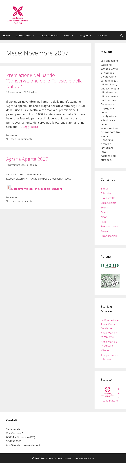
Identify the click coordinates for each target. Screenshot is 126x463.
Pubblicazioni (109, 236)
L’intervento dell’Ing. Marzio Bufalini (36, 189)
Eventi (13, 135)
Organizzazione (49, 35)
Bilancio (106, 193)
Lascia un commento (21, 138)
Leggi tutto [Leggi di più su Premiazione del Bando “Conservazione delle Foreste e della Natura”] (30, 127)
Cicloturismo (108, 203)
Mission (105, 350)
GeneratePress (85, 458)
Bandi (104, 188)
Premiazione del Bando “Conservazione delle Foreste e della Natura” (44, 80)
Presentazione (109, 226)
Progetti (87, 35)
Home (6, 35)
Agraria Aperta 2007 (27, 159)
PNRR (104, 222)
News (70, 35)
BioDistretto (108, 198)
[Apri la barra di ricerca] (121, 35)
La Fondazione (27, 35)
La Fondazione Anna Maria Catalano (110, 324)
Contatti (102, 35)
